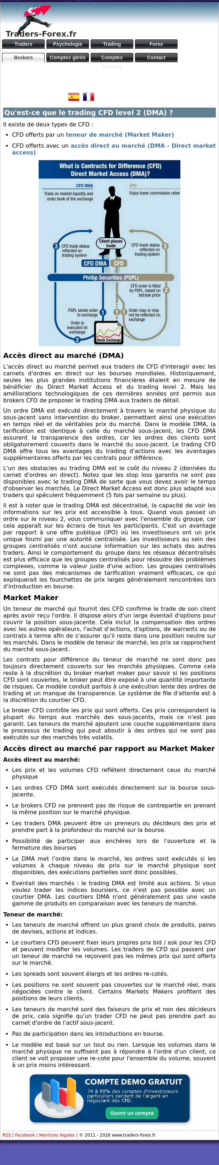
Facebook (25, 1135)
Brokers (23, 57)
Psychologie (67, 44)
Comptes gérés (67, 57)
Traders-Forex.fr (41, 33)
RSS (6, 1135)
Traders (24, 44)
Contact (156, 57)
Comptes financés (112, 58)
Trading (112, 44)
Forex (156, 44)
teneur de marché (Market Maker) (120, 134)
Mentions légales (57, 1135)
